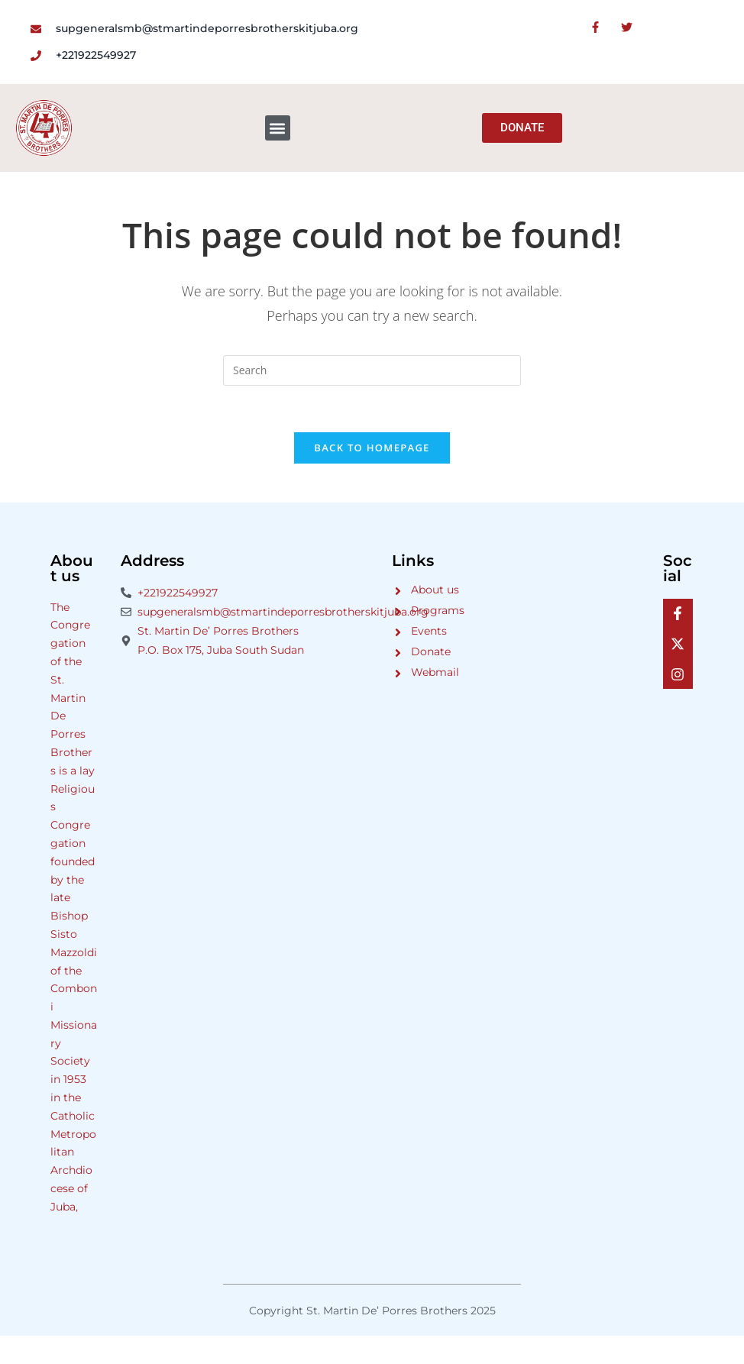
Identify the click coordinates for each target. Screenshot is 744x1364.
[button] (277, 128)
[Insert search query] (372, 370)
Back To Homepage (371, 447)
